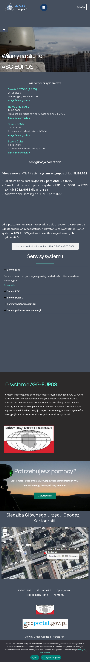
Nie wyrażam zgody (51, 657)
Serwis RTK (13, 291)
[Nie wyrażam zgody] (86, 650)
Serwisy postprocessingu (21, 303)
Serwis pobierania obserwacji (24, 310)
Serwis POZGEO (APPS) (22, 89)
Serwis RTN (13, 269)
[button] (45, 270)
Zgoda (35, 657)
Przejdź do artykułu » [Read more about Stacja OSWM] (19, 135)
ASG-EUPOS (24, 590)
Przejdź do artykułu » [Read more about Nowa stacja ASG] (19, 118)
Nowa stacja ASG (18, 106)
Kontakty (59, 594)
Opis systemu (65, 590)
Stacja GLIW (15, 141)
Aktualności (44, 590)
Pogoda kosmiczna (37, 594)
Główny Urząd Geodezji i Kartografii (45, 636)
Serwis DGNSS (15, 297)
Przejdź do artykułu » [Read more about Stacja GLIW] (19, 152)
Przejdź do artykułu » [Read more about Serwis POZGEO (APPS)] (19, 100)
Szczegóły (9, 284)
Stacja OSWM (16, 124)
